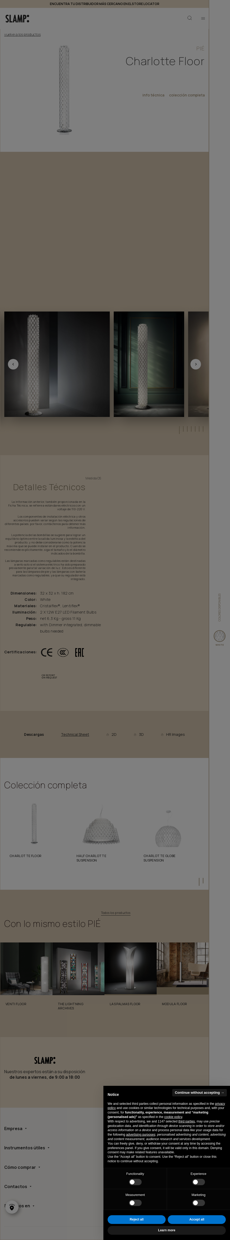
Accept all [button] (196, 1219)
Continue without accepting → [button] (199, 1093)
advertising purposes (140, 1134)
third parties (186, 1121)
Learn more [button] (166, 1230)
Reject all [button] (137, 1219)
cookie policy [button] (173, 1117)
